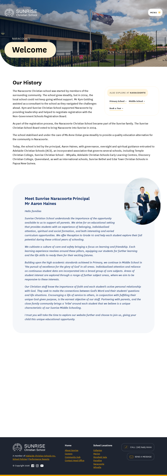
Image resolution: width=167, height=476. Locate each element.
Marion (96, 453)
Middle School (137, 101)
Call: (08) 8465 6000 (138, 447)
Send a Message (141, 456)
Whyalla (97, 467)
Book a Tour (116, 108)
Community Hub (72, 457)
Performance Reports (39, 459)
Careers (68, 453)
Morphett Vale (100, 457)
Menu (153, 12)
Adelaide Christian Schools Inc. (41, 455)
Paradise (97, 460)
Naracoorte (98, 463)
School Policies (20, 459)
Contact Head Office (74, 460)
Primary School (118, 101)
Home (68, 445)
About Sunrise (71, 450)
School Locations (102, 445)
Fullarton (97, 450)
